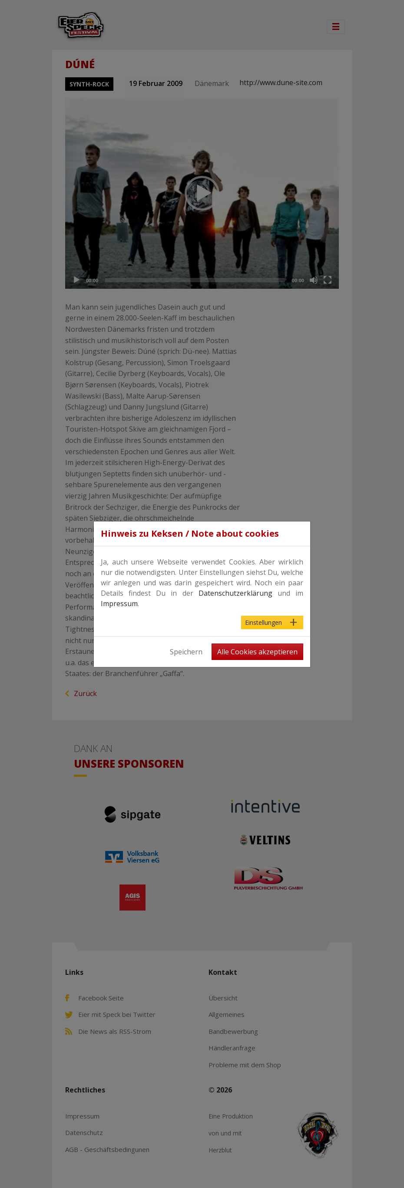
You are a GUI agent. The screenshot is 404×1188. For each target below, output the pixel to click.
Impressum (119, 603)
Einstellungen (263, 622)
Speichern (186, 652)
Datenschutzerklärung (235, 593)
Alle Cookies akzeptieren (257, 652)
